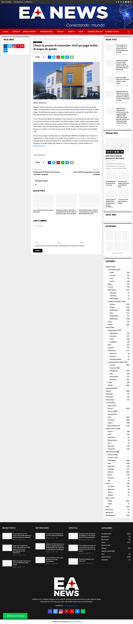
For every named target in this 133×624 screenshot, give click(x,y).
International (112, 290)
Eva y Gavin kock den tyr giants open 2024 (43, 211)
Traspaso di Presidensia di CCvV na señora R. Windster (54, 535)
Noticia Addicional (114, 426)
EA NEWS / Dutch (112, 32)
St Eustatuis (109, 394)
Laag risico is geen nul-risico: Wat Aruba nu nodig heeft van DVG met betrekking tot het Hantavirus (122, 65)
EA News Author (39, 52)
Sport (109, 345)
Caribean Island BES (114, 301)
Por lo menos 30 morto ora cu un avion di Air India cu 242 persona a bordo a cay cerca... (87, 548)
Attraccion (111, 446)
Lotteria (110, 423)
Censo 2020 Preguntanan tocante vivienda (86, 173)
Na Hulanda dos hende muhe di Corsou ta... (111, 183)
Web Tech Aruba (75, 622)
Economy (113, 275)
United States (114, 298)
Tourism (110, 287)
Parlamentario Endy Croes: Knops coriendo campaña (46, 173)
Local (5, 32)
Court (111, 278)
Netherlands (114, 319)
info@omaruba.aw (39, 146)
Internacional (46, 32)
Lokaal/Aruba (112, 330)
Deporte (16, 32)
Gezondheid (114, 333)
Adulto (110, 504)
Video (81, 32)
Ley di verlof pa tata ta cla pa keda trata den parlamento (54, 559)
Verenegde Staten (115, 359)
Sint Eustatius (114, 316)
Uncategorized (110, 515)
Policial (110, 408)
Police (110, 322)
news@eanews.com (70, 605)
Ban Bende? (109, 512)
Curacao (112, 304)
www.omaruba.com (81, 138)
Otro (109, 480)
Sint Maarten (114, 310)
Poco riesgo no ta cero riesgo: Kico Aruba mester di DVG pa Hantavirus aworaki (122, 48)
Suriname (111, 478)
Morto (71, 32)
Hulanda (110, 472)
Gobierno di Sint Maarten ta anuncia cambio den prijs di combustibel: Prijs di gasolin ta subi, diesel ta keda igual (55, 547)
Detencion (111, 489)
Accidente (111, 486)
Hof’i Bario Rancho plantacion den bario (115, 157)
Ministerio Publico (39, 155)
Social (112, 281)
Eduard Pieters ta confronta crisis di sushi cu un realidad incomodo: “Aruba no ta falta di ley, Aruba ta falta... (122, 96)
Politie (110, 382)
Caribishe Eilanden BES (115, 362)
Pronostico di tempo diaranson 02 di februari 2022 (123, 184)
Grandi (110, 501)
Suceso (60, 32)
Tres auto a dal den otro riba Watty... (123, 201)
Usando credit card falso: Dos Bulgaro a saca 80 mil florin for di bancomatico (87, 535)
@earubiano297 (117, 253)
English (108, 267)
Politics (110, 324)
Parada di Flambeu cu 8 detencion (86, 560)
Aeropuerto (111, 449)
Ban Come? (109, 509)
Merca (110, 475)
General (110, 431)
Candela (110, 495)
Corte (109, 417)
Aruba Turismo (29, 32)
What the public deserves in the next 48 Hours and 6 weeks (122, 80)
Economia (111, 420)
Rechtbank (113, 342)
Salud (109, 405)
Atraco (110, 492)
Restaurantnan (112, 440)
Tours (109, 443)
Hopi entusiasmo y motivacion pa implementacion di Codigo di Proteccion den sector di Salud (66, 212)
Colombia (113, 296)
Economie (113, 336)
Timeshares (111, 437)
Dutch (107, 327)
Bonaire (112, 307)
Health (112, 272)
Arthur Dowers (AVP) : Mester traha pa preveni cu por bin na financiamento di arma (88, 212)
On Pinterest (111, 226)
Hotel (109, 434)
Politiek (110, 385)
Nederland (113, 379)
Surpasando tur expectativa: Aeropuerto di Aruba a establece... (111, 203)
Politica (110, 411)
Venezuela (113, 293)
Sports (110, 284)
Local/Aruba (112, 269)
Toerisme (111, 347)
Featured (40, 42)
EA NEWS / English (95, 32)
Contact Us (28, 2)
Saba (111, 313)
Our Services (18, 2)
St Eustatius (109, 397)
